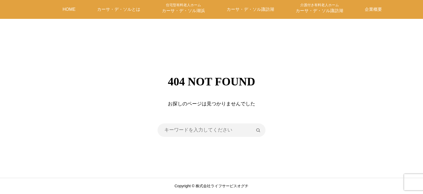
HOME (69, 9)
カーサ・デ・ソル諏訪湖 (250, 9)
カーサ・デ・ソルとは (118, 9)
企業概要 (373, 9)
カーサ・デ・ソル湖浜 (183, 8)
